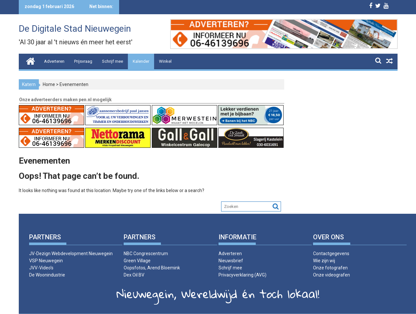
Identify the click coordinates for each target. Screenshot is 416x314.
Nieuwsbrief (231, 260)
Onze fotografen (330, 267)
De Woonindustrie (47, 274)
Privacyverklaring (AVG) (242, 274)
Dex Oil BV (134, 274)
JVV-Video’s (41, 267)
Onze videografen (331, 274)
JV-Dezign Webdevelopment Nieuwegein (71, 253)
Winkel (165, 61)
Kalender (141, 61)
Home (49, 84)
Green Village (137, 260)
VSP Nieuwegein (46, 260)
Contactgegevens (331, 253)
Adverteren (54, 61)
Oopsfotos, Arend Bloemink (152, 267)
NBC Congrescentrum (146, 253)
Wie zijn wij (324, 260)
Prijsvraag (83, 61)
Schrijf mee (112, 61)
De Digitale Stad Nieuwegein (75, 28)
